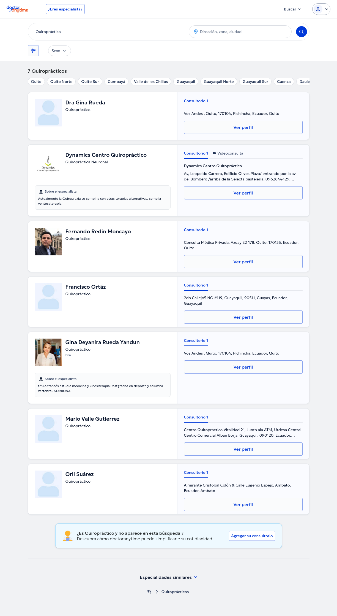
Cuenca (284, 81)
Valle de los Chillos (151, 81)
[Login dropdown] (321, 9)
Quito (36, 81)
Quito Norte (61, 81)
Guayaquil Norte (219, 81)
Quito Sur (90, 81)
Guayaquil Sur (255, 81)
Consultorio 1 (196, 100)
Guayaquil (186, 81)
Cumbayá (116, 81)
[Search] (301, 31)
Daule (305, 81)
